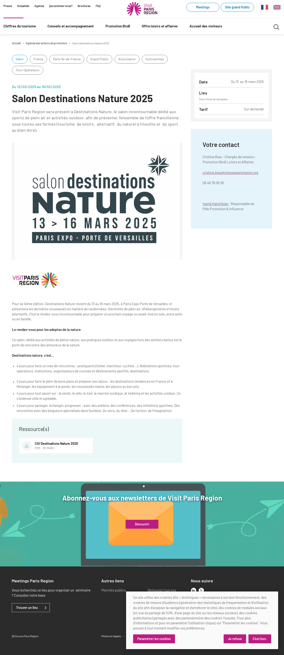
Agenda (39, 5)
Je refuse (235, 639)
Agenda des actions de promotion (46, 43)
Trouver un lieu (27, 607)
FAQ (98, 5)
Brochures (84, 5)
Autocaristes (155, 59)
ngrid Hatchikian (216, 204)
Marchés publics (113, 590)
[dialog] (202, 620)
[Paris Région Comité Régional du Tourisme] (142, 9)
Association (127, 59)
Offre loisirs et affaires (160, 26)
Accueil (16, 43)
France (38, 59)
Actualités (23, 5)
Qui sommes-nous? (61, 5)
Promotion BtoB (118, 26)
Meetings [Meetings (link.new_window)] (203, 7)
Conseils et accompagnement (70, 26)
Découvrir (142, 524)
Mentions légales (111, 636)
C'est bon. (260, 639)
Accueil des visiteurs (205, 26)
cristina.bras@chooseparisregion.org (230, 172)
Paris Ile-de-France (66, 59)
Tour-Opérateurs (28, 70)
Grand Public (99, 59)
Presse (8, 5)
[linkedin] (193, 590)
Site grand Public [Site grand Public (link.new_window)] (237, 7)
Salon (20, 59)
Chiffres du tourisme (20, 26)
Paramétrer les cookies (154, 639)
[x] (201, 590)
